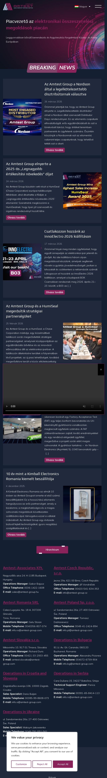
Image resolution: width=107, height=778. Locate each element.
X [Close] (101, 369)
